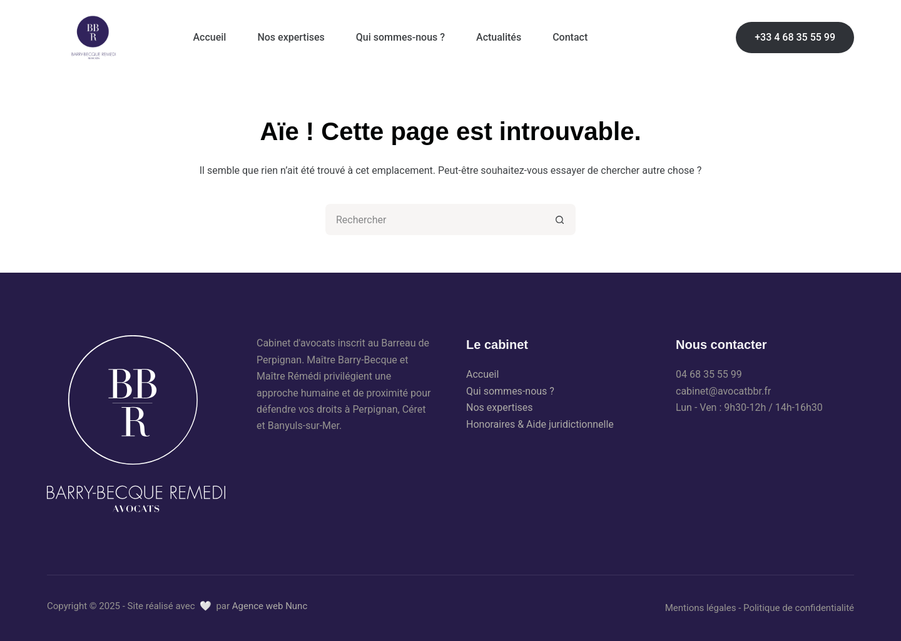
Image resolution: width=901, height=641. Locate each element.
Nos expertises (290, 37)
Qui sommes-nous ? (400, 37)
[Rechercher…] (434, 219)
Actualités (498, 37)
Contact (570, 37)
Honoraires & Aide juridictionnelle (540, 424)
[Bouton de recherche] (560, 219)
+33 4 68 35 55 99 (795, 37)
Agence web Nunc (269, 606)
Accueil (210, 37)
